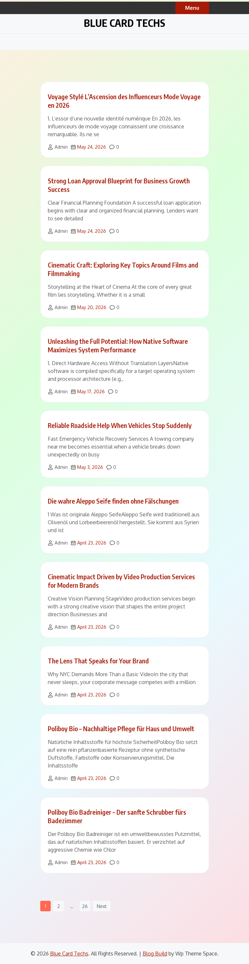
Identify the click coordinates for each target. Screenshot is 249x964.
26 (85, 906)
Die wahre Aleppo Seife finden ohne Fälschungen (113, 501)
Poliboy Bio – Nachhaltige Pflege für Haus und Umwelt (121, 728)
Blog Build (155, 953)
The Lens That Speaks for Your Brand (98, 661)
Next (102, 906)
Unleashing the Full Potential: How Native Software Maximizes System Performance (118, 345)
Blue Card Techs (124, 23)
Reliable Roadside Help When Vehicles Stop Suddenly (120, 425)
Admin (61, 147)
